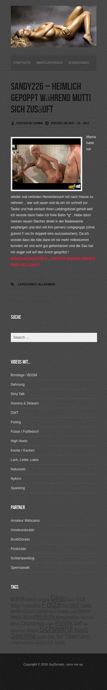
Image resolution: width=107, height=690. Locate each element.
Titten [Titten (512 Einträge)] (71, 636)
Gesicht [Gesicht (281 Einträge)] (29, 611)
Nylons (16, 479)
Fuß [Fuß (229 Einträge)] (65, 606)
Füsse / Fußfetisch (25, 432)
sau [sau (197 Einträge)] (85, 623)
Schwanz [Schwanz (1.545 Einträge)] (56, 628)
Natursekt (18, 469)
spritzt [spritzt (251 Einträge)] (42, 637)
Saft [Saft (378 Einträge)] (78, 623)
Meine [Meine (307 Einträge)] (16, 617)
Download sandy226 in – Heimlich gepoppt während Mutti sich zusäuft (53, 261)
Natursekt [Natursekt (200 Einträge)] (87, 617)
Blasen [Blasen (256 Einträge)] (31, 599)
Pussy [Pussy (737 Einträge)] (64, 622)
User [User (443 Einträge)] (84, 636)
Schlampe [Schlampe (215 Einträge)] (18, 630)
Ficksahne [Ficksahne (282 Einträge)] (32, 605)
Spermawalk (20, 568)
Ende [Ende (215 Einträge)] (71, 599)
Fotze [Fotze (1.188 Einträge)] (51, 604)
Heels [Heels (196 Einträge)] (52, 611)
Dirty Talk (18, 394)
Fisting (16, 422)
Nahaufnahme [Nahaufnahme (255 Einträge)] (67, 617)
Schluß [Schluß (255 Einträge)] (32, 630)
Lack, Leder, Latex (25, 460)
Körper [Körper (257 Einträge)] (62, 611)
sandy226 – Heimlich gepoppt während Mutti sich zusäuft (51, 98)
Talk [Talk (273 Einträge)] (51, 637)
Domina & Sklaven (25, 403)
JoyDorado (56, 664)
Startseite (22, 62)
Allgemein (46, 284)
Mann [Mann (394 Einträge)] (84, 611)
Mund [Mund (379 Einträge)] (29, 617)
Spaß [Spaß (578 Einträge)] (81, 629)
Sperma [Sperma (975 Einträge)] (23, 636)
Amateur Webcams (25, 521)
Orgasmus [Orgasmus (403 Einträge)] (32, 623)
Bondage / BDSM (24, 375)
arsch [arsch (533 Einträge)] (18, 598)
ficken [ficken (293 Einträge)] (16, 605)
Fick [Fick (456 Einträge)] (81, 599)
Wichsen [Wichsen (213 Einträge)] (28, 642)
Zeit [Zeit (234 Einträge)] (50, 642)
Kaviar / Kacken (23, 450)
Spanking (18, 488)
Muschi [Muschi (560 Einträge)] (45, 616)
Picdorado (18, 549)
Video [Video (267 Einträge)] (16, 642)
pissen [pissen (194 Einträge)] (49, 623)
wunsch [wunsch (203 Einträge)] (40, 642)
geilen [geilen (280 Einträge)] (16, 611)
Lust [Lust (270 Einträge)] (73, 611)
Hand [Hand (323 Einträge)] (42, 610)
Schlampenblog (23, 558)
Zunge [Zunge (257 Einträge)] (59, 642)
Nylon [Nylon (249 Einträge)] (15, 623)
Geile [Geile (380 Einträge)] (86, 605)
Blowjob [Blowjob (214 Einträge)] (44, 599)
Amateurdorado (50, 62)
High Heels (19, 441)
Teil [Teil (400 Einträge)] (59, 636)
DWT (15, 413)
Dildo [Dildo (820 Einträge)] (58, 598)
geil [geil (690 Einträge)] (74, 604)
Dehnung (18, 385)
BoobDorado (78, 62)
